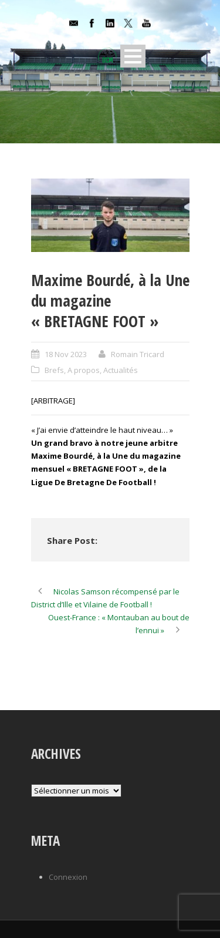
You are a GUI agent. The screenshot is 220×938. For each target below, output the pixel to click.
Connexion (68, 877)
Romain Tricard (137, 354)
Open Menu (132, 56)
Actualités (120, 370)
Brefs (54, 370)
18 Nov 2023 (66, 354)
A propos (83, 370)
